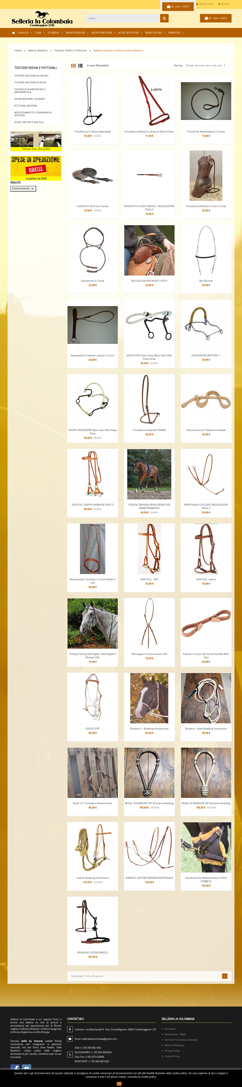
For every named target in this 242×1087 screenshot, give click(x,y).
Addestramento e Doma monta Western (32, 114)
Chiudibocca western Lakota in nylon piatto (149, 131)
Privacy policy (172, 1050)
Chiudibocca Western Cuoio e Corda (206, 206)
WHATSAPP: (92, 1061)
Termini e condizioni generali (181, 1039)
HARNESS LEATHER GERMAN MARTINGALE (149, 878)
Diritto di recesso (174, 1045)
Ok (119, 1083)
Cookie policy (172, 1056)
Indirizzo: (116, 1029)
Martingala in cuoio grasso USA (149, 654)
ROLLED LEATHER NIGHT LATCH (149, 280)
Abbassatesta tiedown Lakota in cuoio (92, 355)
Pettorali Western (25, 105)
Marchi (15, 182)
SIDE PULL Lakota (206, 579)
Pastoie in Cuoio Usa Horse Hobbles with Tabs (206, 655)
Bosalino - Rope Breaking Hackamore (206, 728)
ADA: (88, 1047)
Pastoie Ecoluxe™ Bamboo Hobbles (206, 430)
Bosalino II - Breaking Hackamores (149, 728)
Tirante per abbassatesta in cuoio (206, 131)
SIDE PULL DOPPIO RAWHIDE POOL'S (93, 504)
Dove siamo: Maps (176, 1034)
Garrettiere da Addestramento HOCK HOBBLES (206, 879)
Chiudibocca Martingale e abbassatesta (30, 91)
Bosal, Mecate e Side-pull (29, 122)
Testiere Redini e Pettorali (35, 68)
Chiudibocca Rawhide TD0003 (149, 430)
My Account (204, 3)
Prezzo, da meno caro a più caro (205, 65)
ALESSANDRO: (94, 1052)
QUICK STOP (93, 728)
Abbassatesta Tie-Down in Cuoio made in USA (93, 581)
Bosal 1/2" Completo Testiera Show (92, 803)
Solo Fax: (89, 1056)
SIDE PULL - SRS (149, 579)
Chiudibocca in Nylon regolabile (92, 131)
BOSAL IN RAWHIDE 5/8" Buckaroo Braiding (149, 803)
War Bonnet (206, 280)
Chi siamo (170, 1029)
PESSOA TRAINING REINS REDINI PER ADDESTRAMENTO (149, 506)
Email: (96, 1039)
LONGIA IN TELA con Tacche (93, 206)
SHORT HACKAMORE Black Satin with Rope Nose (92, 431)
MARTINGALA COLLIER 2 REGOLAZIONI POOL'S (206, 506)
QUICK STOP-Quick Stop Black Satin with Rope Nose (149, 357)
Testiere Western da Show (30, 82)
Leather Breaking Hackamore (92, 878)
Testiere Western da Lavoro (31, 75)
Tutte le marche (23, 188)
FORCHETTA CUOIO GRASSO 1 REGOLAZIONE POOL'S (149, 207)
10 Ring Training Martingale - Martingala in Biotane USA (92, 655)
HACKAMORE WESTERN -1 (206, 355)
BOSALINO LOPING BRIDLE (92, 952)
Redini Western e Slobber (29, 99)
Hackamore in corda (92, 280)
